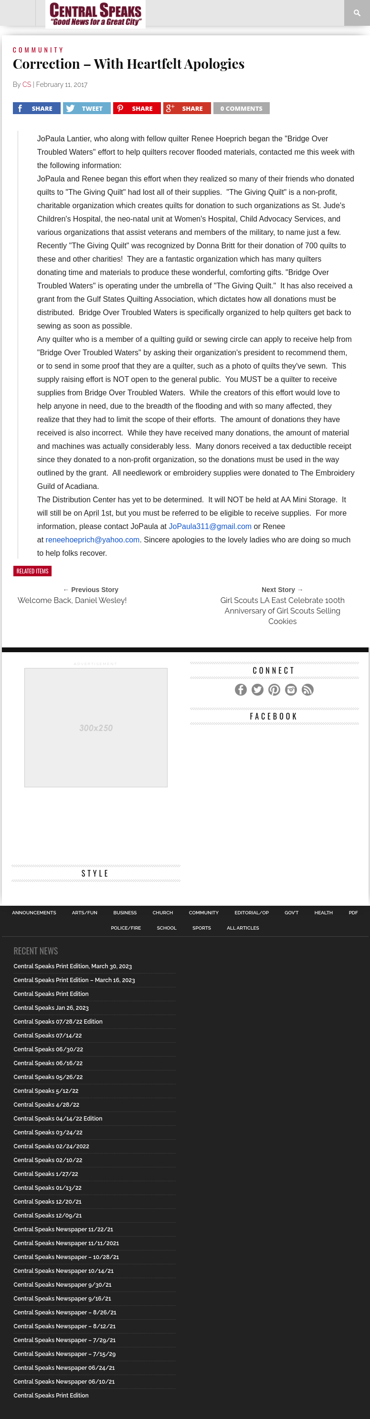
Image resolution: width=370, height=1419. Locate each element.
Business (125, 913)
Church (163, 913)
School (167, 928)
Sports (201, 928)
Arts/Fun (84, 913)
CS (26, 84)
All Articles (243, 928)
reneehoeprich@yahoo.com (93, 540)
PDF (353, 913)
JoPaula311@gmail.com (210, 526)
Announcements (34, 913)
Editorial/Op (251, 913)
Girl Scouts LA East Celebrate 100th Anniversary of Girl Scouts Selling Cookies (283, 611)
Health (324, 913)
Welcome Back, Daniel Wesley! (72, 600)
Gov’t (291, 913)
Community (204, 913)
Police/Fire (126, 928)
